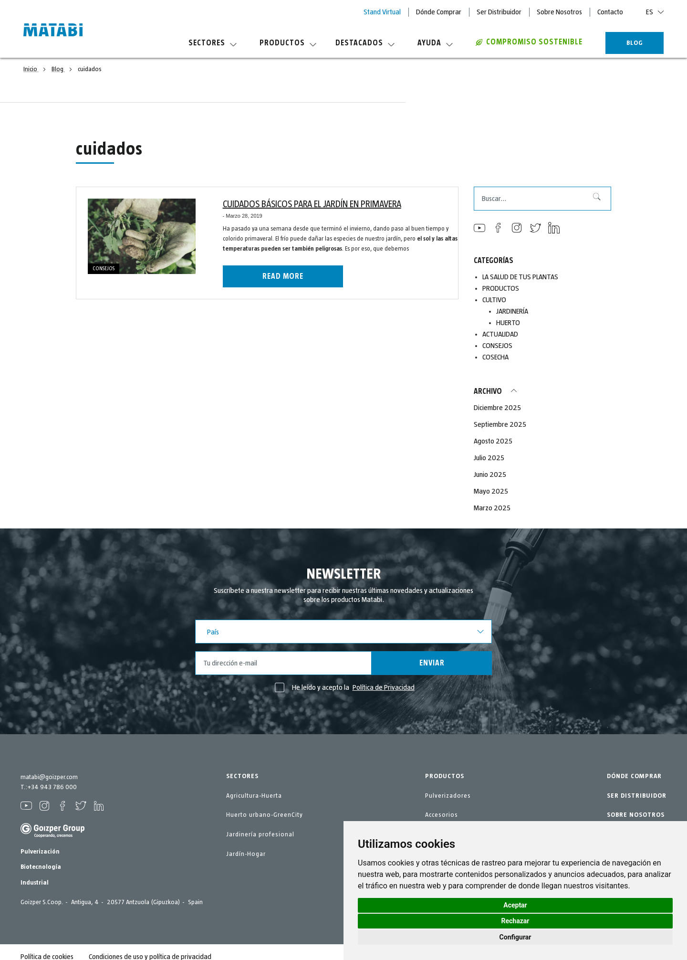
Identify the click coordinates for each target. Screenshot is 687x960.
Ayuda (435, 43)
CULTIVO (494, 300)
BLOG (634, 43)
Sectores (212, 43)
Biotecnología (41, 867)
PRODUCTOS (500, 288)
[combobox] (542, 199)
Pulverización (40, 851)
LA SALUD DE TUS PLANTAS (520, 277)
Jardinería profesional (260, 834)
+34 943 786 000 (52, 787)
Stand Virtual (382, 12)
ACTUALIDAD (500, 334)
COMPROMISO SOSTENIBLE (529, 42)
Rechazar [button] (515, 921)
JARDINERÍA (512, 311)
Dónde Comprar (438, 12)
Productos (288, 43)
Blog (58, 69)
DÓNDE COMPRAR (634, 776)
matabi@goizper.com (49, 777)
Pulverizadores (448, 795)
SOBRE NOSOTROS (636, 815)
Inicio (31, 69)
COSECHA (495, 357)
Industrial (35, 882)
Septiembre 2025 (500, 424)
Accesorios (441, 815)
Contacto (610, 12)
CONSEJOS (103, 268)
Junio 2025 (490, 474)
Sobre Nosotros (559, 12)
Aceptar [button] (515, 905)
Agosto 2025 (493, 441)
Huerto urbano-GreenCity (264, 815)
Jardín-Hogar (246, 854)
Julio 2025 (489, 458)
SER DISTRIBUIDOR (636, 795)
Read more (282, 276)
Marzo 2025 (492, 508)
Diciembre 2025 (497, 407)
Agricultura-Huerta (254, 795)
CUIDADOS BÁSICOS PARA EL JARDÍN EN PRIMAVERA (312, 204)
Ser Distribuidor (499, 12)
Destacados (365, 43)
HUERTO (508, 323)
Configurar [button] (515, 937)
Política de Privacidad (384, 687)
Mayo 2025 (491, 491)
